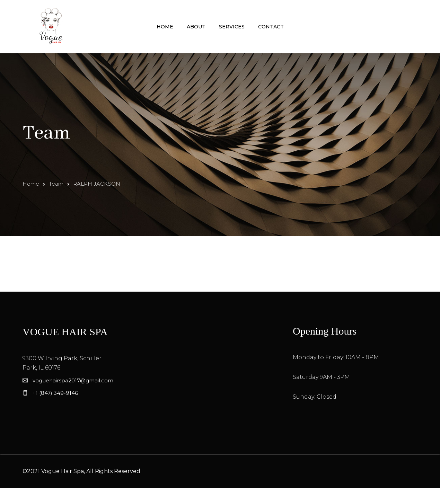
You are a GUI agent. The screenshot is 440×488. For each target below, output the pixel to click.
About (196, 27)
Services (232, 27)
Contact (271, 27)
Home (165, 27)
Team (56, 183)
